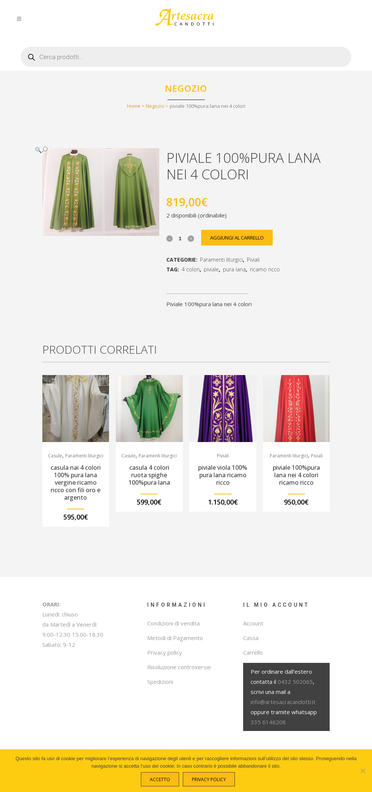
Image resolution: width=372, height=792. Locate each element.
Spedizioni (160, 681)
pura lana (234, 269)
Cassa (250, 638)
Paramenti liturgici (221, 259)
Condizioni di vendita (173, 623)
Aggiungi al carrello (237, 237)
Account (253, 623)
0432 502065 (295, 681)
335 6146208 (268, 722)
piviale (211, 269)
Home (133, 106)
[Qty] (180, 238)
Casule (55, 456)
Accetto (160, 779)
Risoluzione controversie (179, 667)
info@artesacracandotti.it (283, 702)
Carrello (253, 652)
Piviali (253, 259)
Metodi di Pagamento (175, 638)
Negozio (155, 106)
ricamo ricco (265, 269)
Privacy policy (164, 652)
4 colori (191, 269)
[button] (93, 150)
